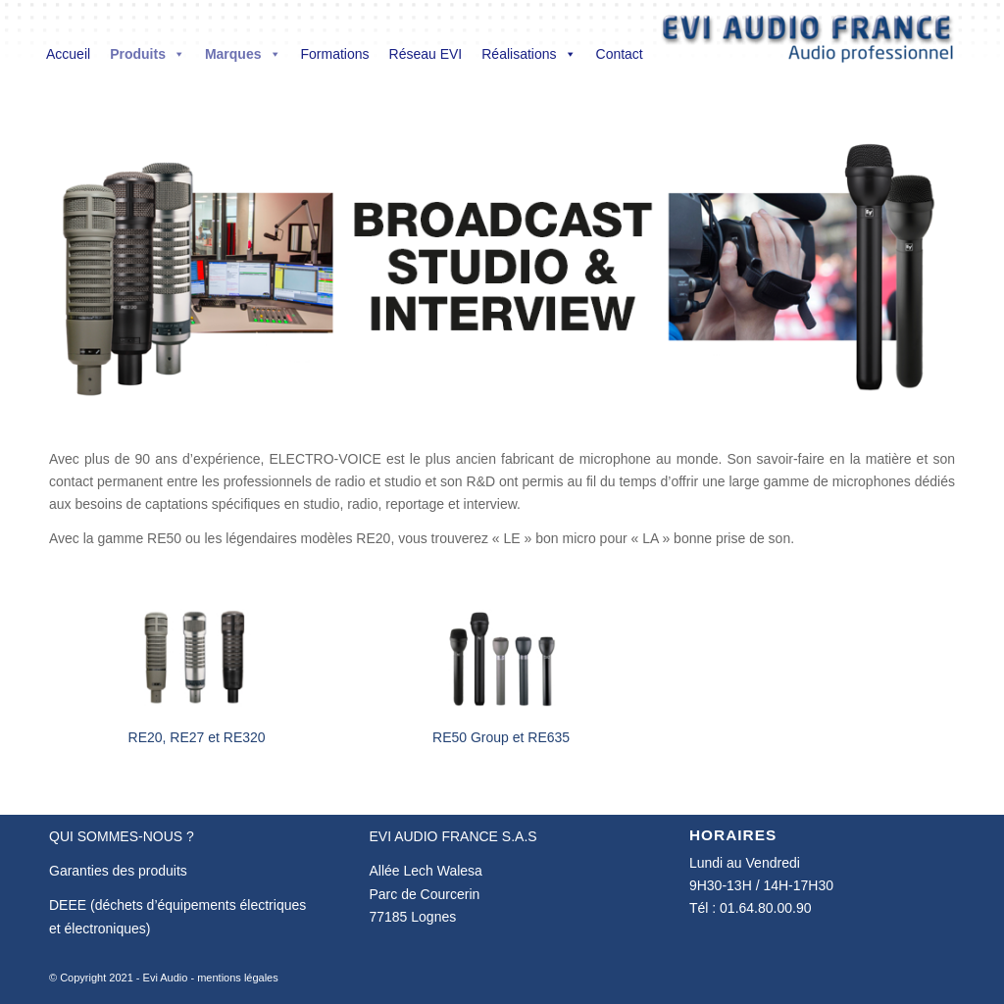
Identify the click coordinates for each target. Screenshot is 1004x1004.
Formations (335, 54)
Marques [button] (243, 54)
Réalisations (528, 54)
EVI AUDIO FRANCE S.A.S (452, 836)
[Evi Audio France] (808, 43)
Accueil (68, 54)
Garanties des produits (118, 870)
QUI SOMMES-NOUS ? (121, 836)
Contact (619, 54)
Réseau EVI (426, 54)
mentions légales (237, 977)
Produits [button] (147, 54)
